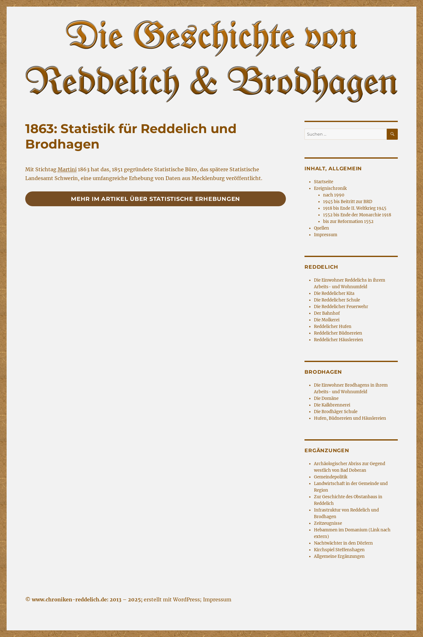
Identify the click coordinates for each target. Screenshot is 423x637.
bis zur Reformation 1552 (348, 221)
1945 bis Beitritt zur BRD (347, 201)
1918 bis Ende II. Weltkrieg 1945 (354, 208)
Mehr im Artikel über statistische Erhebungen (155, 199)
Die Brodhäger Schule (335, 411)
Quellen (321, 228)
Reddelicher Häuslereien (338, 339)
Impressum (325, 234)
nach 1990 (333, 195)
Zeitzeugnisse (328, 523)
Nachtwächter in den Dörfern (343, 543)
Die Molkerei (326, 320)
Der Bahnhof (327, 313)
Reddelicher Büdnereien (338, 333)
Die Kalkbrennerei (332, 405)
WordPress (186, 599)
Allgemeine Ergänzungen (339, 556)
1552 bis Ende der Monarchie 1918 (357, 215)
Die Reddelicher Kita (334, 293)
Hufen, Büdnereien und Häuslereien (350, 418)
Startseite (323, 181)
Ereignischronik (330, 188)
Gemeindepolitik (330, 477)
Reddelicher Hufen (332, 326)
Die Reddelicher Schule (337, 300)
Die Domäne (326, 398)
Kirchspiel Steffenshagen (339, 549)
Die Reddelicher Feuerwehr (341, 306)
